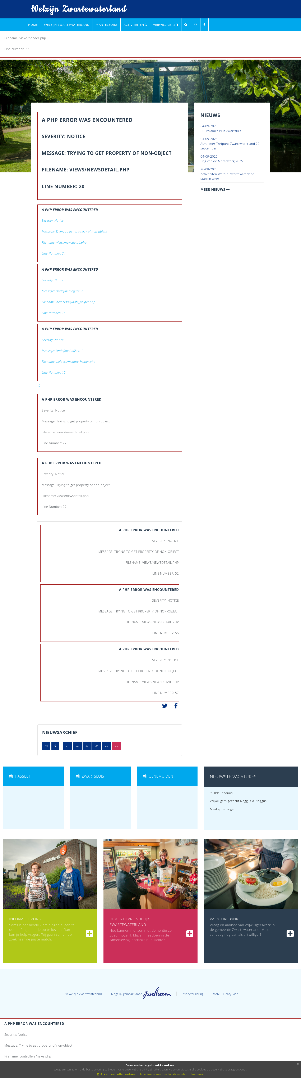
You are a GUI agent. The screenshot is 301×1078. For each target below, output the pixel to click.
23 (87, 745)
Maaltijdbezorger (222, 809)
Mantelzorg (106, 24)
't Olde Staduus (221, 793)
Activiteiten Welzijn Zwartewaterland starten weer (227, 174)
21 (67, 745)
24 (96, 745)
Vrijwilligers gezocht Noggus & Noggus (238, 801)
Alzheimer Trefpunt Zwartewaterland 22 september (230, 143)
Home (33, 24)
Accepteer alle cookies (116, 1074)
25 (106, 745)
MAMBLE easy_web (225, 994)
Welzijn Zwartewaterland (75, 9)
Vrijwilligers (165, 24)
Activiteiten (135, 24)
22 (77, 745)
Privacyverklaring (192, 994)
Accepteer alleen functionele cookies (163, 1074)
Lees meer (197, 1074)
